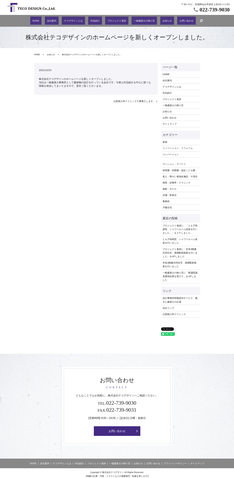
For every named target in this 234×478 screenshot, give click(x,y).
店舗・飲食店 (170, 192)
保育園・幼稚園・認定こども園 (179, 167)
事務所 (166, 198)
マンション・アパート (174, 161)
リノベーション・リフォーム (178, 145)
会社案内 (52, 19)
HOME (37, 19)
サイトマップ (170, 121)
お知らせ (166, 19)
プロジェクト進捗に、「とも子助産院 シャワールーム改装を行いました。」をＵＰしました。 (180, 227)
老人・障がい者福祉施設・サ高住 (180, 174)
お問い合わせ (184, 19)
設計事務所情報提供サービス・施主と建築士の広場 (180, 297)
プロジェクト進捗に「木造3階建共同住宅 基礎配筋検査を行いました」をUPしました (180, 250)
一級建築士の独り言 (143, 19)
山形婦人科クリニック (174, 311)
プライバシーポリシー (175, 461)
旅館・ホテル (170, 186)
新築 (165, 139)
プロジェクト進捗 (115, 19)
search (199, 19)
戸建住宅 (167, 205)
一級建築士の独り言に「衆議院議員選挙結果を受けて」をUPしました (180, 274)
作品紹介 (94, 19)
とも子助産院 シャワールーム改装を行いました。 (180, 238)
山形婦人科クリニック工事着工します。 (134, 98)
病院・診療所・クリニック (176, 180)
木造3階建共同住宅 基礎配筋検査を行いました (179, 262)
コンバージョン (171, 152)
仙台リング (168, 305)
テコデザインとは (73, 19)
